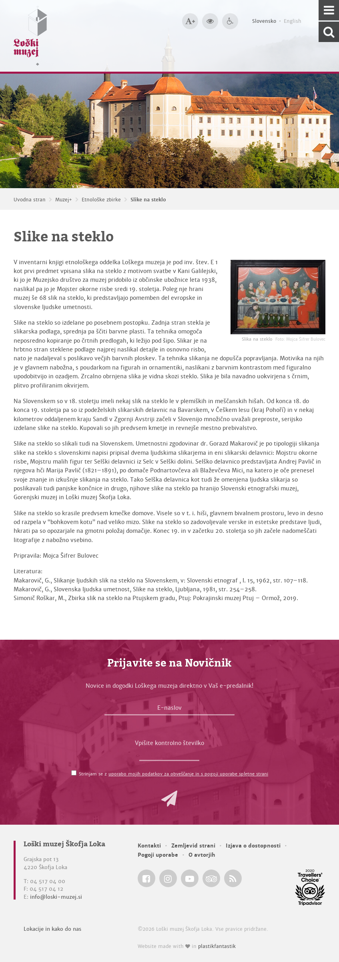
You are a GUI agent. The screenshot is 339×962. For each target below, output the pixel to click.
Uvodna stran (30, 200)
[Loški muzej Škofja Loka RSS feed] (233, 878)
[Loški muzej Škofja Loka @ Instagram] (168, 878)
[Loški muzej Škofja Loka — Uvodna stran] (30, 36)
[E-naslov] (169, 709)
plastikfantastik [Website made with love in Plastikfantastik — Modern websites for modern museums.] (217, 946)
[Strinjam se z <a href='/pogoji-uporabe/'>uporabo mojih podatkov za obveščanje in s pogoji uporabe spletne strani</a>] (74, 772)
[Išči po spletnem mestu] (329, 32)
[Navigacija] (329, 10)
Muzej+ (63, 200)
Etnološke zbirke (101, 200)
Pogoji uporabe (158, 855)
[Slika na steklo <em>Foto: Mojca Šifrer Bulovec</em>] (278, 297)
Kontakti (149, 845)
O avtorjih (202, 855)
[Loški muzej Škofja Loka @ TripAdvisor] (211, 878)
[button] (169, 799)
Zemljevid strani (193, 845)
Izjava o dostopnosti (253, 845)
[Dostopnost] (230, 21)
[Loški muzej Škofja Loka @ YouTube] (190, 878)
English (292, 21)
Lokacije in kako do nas (52, 929)
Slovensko (264, 21)
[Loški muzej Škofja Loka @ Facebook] (146, 878)
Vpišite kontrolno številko (169, 743)
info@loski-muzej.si (56, 897)
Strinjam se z (173, 774)
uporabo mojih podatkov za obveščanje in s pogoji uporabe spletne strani (188, 774)
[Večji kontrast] (210, 21)
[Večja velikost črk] (190, 21)
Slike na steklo (148, 200)
